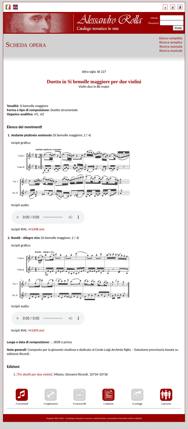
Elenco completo (171, 38)
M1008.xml (36, 229)
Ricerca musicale (170, 51)
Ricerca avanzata (170, 46)
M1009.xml (36, 330)
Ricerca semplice (170, 42)
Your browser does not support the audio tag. (48, 217)
